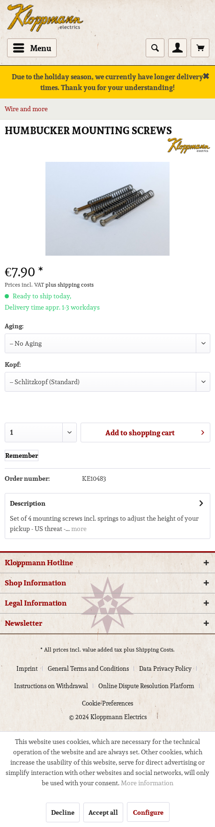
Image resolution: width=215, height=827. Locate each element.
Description (27, 503)
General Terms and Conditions (88, 669)
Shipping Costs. (155, 649)
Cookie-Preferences (107, 703)
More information (147, 783)
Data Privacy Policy (165, 669)
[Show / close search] (155, 47)
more (78, 529)
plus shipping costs (69, 284)
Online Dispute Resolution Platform (146, 686)
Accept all (103, 812)
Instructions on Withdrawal (51, 686)
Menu (32, 47)
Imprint (26, 669)
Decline (62, 812)
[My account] (177, 47)
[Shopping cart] (200, 47)
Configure (148, 812)
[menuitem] (32, 47)
